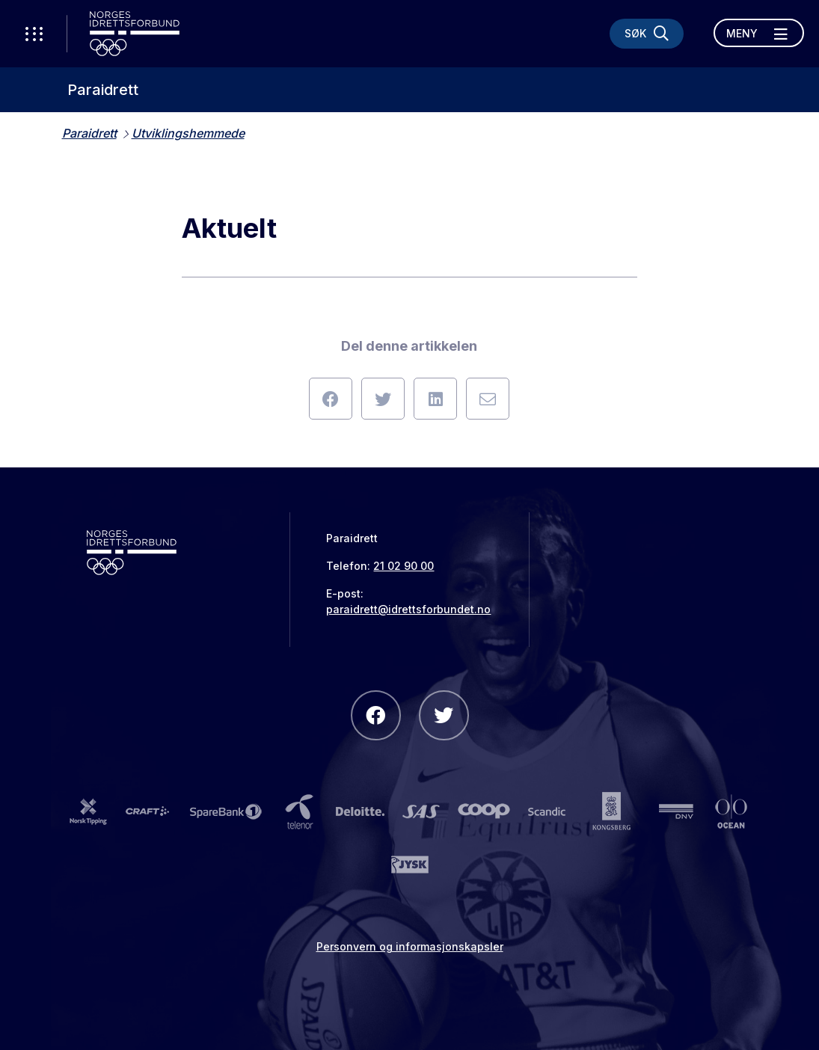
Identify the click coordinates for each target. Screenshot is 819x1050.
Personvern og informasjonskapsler (409, 946)
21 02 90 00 (403, 565)
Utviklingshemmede (188, 133)
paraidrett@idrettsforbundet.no (408, 609)
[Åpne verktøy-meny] (33, 33)
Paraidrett (102, 90)
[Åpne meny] (759, 33)
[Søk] (647, 34)
